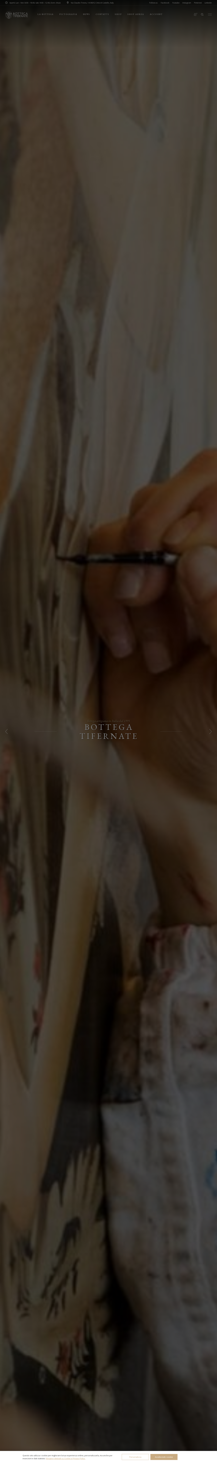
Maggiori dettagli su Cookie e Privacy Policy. (65, 1458)
